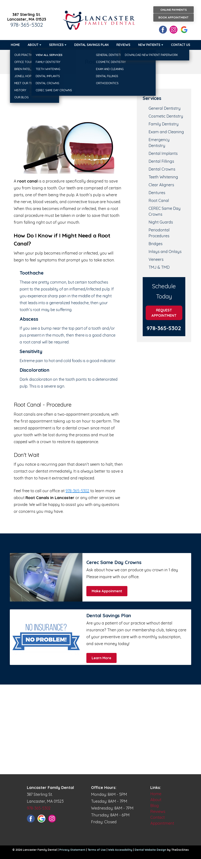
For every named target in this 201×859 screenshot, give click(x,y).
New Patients (149, 45)
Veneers (156, 259)
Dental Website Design (150, 850)
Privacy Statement (72, 850)
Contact (157, 817)
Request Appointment (164, 313)
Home (15, 45)
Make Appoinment (107, 591)
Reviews (123, 45)
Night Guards (161, 222)
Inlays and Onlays (165, 251)
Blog (154, 805)
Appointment (162, 823)
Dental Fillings (161, 161)
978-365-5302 (26, 24)
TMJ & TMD (159, 267)
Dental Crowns (162, 169)
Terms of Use (97, 850)
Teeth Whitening (163, 176)
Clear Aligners (161, 184)
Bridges (156, 243)
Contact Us (180, 45)
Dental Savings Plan (91, 45)
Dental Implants (163, 153)
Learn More (101, 658)
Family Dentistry (164, 123)
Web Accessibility (120, 850)
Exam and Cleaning (166, 131)
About (33, 45)
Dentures (157, 192)
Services (56, 45)
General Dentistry (165, 108)
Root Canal (159, 200)
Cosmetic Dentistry (166, 116)
